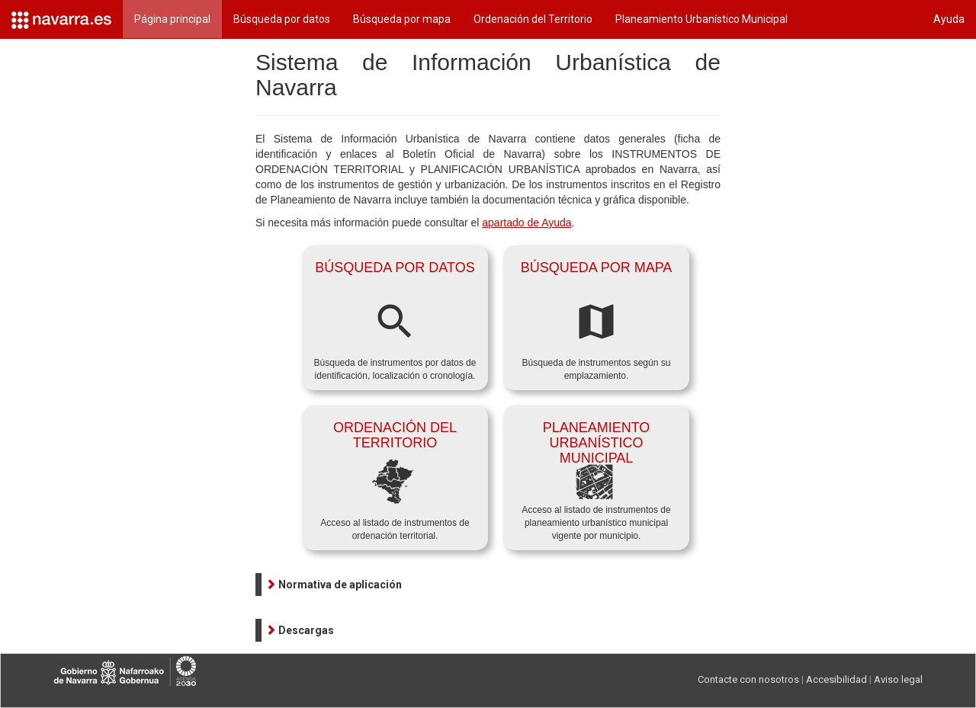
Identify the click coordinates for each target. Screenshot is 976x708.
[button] (333, 584)
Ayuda (949, 19)
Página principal (172, 19)
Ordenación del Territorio (533, 19)
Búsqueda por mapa (402, 19)
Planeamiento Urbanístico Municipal (701, 19)
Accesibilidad (836, 679)
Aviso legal (898, 679)
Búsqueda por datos (281, 19)
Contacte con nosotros (748, 679)
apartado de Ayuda (526, 222)
